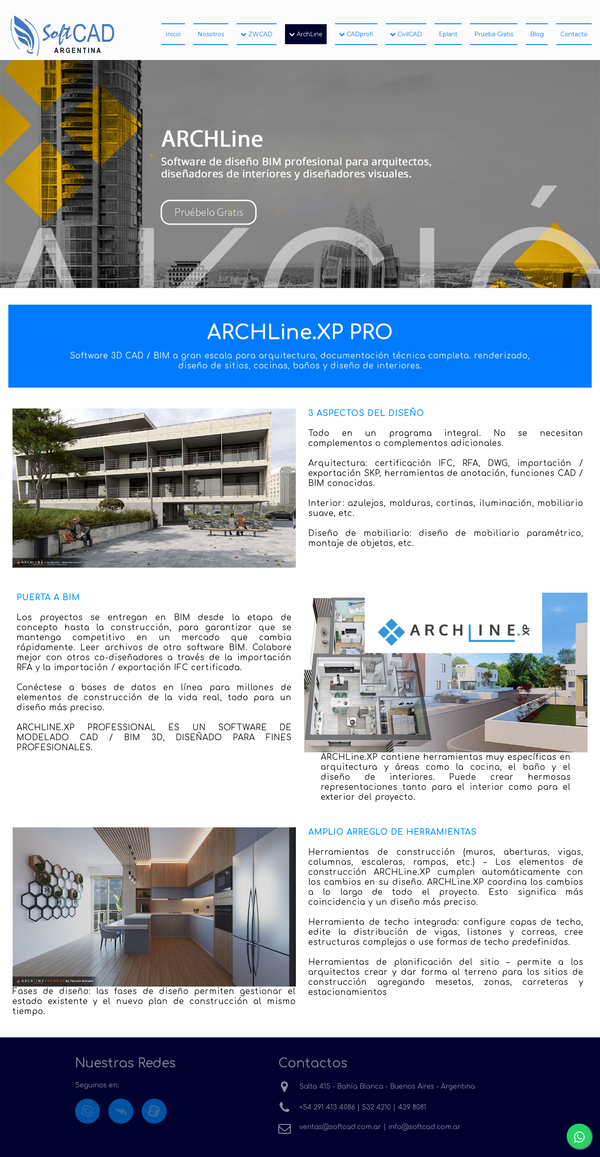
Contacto (574, 34)
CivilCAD (406, 34)
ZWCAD (256, 34)
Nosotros (211, 34)
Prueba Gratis (493, 34)
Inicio (173, 34)
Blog (537, 34)
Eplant (448, 34)
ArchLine (305, 34)
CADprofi (356, 34)
